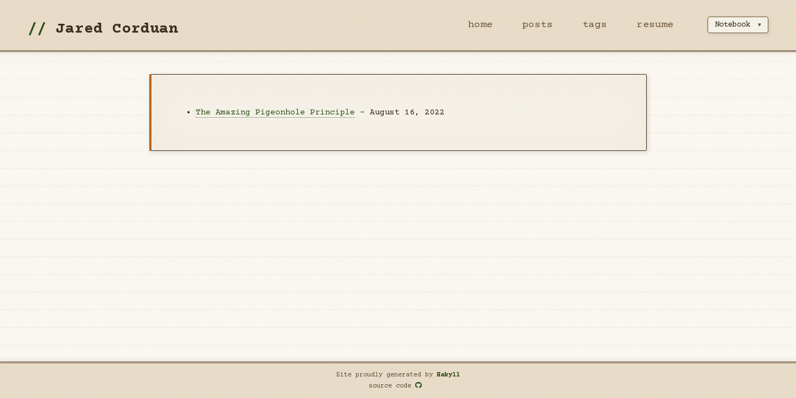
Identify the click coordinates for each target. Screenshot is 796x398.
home (480, 24)
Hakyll (448, 375)
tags (595, 24)
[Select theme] (738, 25)
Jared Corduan (117, 29)
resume (655, 24)
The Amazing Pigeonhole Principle (275, 112)
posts (537, 24)
